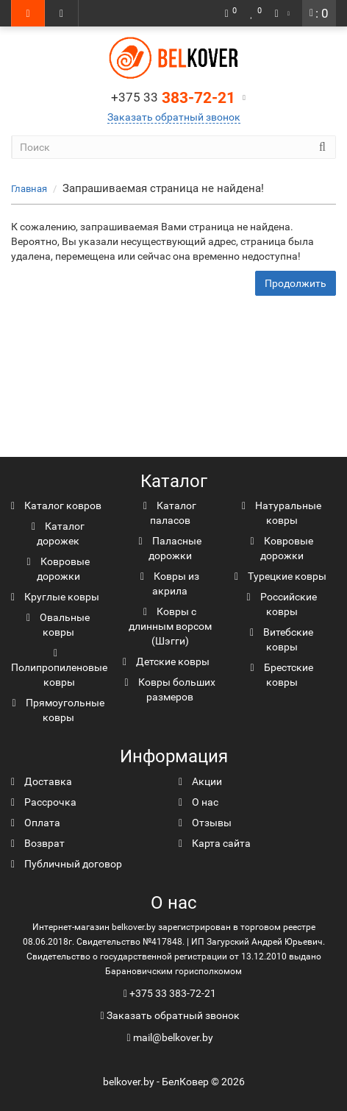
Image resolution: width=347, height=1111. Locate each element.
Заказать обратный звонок (173, 117)
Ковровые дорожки (57, 569)
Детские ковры (166, 661)
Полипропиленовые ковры (59, 668)
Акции (200, 781)
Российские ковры (281, 604)
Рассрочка (43, 802)
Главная (29, 188)
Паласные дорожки (169, 548)
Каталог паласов (169, 513)
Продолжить (295, 283)
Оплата (35, 822)
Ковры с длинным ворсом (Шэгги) (170, 626)
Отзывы (205, 822)
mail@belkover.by (169, 1037)
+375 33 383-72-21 (172, 993)
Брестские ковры (281, 674)
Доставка (41, 781)
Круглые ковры (55, 597)
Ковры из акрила (169, 583)
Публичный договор (66, 864)
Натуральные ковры (281, 513)
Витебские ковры (281, 639)
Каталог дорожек (58, 533)
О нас (198, 802)
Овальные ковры (58, 624)
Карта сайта (215, 843)
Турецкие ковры (280, 576)
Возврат (38, 843)
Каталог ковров (56, 505)
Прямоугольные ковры (58, 710)
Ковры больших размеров (169, 689)
